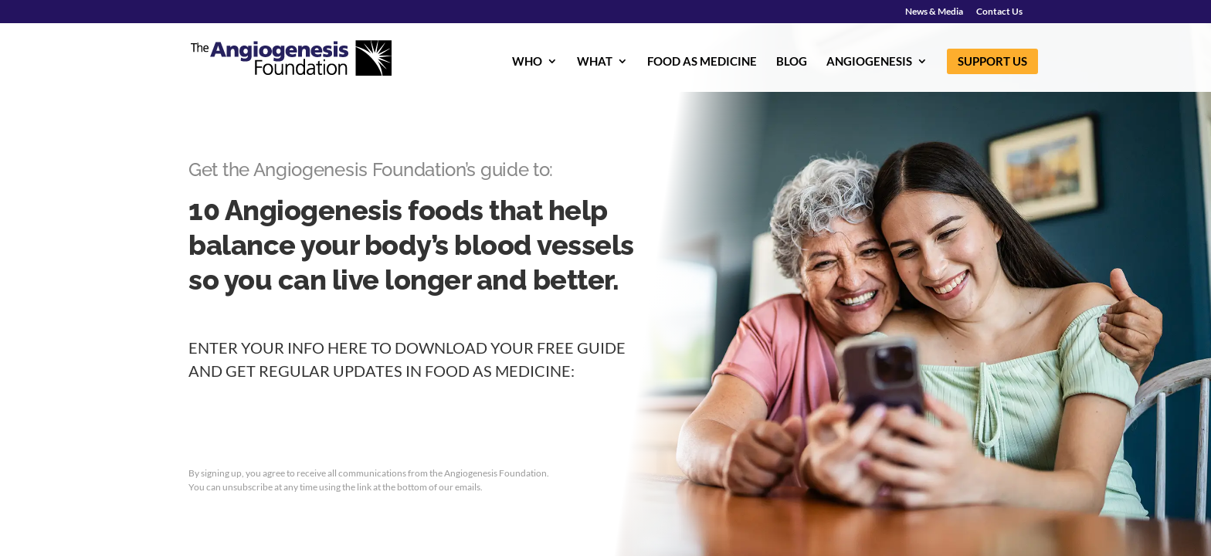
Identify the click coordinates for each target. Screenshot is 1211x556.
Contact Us (999, 12)
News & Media (934, 12)
